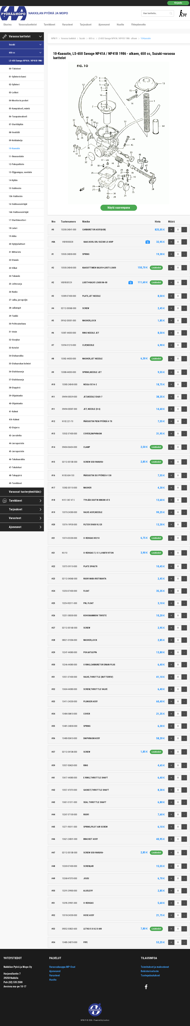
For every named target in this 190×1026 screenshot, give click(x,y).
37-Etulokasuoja (16, 379)
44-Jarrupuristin (16, 443)
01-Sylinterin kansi (17, 76)
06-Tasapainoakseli (18, 116)
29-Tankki (13, 316)
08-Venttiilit (14, 132)
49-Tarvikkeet (15, 483)
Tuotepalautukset (150, 975)
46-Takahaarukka (17, 459)
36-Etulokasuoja (16, 371)
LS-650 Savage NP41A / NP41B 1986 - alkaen (26, 60)
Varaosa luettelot (19, 36)
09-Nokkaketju (15, 140)
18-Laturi (13, 228)
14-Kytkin (13, 180)
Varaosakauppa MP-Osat (62, 966)
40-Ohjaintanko (16, 403)
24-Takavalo (14, 276)
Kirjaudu (178, 3)
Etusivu (8, 24)
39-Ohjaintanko (16, 395)
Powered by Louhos (101, 1020)
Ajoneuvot (104, 24)
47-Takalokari (15, 467)
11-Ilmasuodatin (16, 156)
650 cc (12, 52)
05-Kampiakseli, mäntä (19, 108)
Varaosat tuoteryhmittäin (24, 491)
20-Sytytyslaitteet (17, 244)
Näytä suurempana (119, 207)
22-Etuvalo (14, 260)
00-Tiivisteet (15, 68)
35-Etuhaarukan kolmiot (20, 363)
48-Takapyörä (15, 475)
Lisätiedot (156, 267)
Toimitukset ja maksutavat (155, 966)
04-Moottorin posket (18, 100)
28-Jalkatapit (15, 308)
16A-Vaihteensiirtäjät (18, 212)
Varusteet (67, 24)
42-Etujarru (14, 427)
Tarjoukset (85, 24)
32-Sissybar (14, 340)
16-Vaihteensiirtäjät (18, 204)
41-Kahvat (13, 411)
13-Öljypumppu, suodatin (20, 172)
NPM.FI (54, 38)
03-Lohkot (13, 92)
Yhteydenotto (138, 24)
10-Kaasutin (14, 148)
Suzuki (12, 44)
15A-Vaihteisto (16, 196)
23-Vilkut (13, 268)
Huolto (120, 24)
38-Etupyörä (14, 387)
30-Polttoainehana (17, 324)
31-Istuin (13, 332)
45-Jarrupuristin (16, 451)
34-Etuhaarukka (16, 356)
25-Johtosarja (15, 284)
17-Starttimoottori (17, 220)
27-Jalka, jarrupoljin (18, 300)
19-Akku (12, 236)
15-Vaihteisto (15, 188)
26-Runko (13, 292)
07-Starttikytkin (16, 124)
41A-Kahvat (14, 419)
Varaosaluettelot (28, 24)
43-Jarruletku (15, 435)
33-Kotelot (14, 348)
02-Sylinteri (14, 84)
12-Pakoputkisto (16, 164)
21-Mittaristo (15, 252)
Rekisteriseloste (150, 971)
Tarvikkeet (49, 24)
